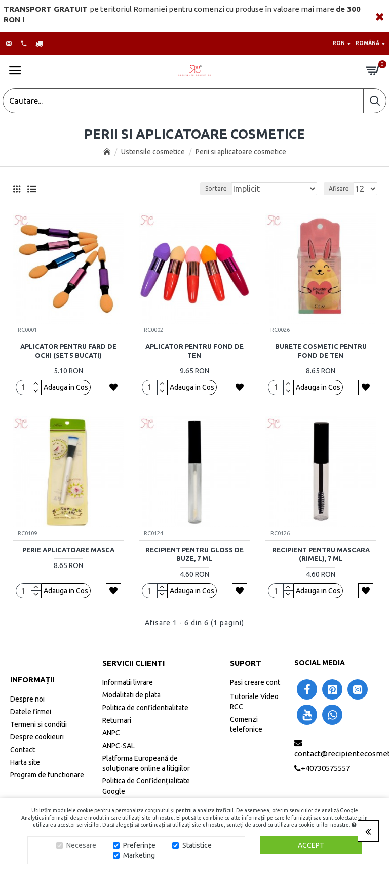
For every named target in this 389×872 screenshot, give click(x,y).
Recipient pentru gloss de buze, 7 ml (194, 554)
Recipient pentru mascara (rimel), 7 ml (321, 554)
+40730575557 (325, 768)
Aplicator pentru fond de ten (194, 351)
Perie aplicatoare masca (68, 549)
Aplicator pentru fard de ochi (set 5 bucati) (68, 351)
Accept (311, 845)
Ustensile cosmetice (153, 152)
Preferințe (139, 845)
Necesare (81, 845)
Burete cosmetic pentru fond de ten (321, 351)
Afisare (339, 188)
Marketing (139, 855)
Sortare (216, 188)
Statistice (197, 845)
